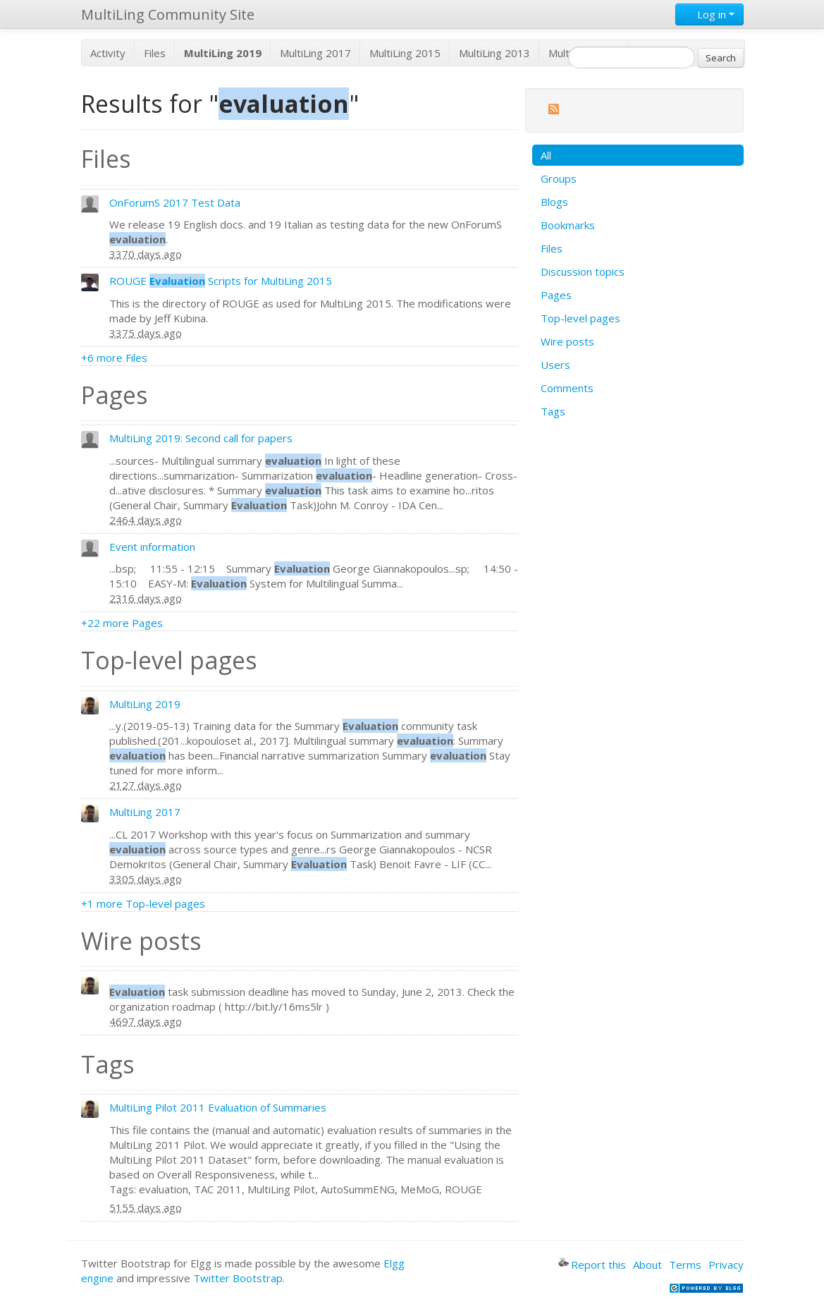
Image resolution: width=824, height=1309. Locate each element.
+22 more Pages (122, 623)
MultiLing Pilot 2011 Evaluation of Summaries (217, 1107)
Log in (709, 14)
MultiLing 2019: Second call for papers (201, 438)
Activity (107, 53)
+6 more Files (114, 358)
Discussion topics (583, 271)
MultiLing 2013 (494, 53)
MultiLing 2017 (315, 53)
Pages (556, 295)
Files (155, 53)
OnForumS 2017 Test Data (174, 202)
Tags (553, 411)
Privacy (726, 1265)
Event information (152, 547)
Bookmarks (568, 225)
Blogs (554, 202)
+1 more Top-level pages (143, 903)
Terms (685, 1265)
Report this (592, 1265)
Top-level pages (580, 318)
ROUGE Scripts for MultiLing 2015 (220, 281)
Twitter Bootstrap (238, 1278)
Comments (567, 388)
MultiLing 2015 (405, 53)
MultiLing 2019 (144, 704)
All (546, 155)
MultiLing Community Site (167, 14)
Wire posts (567, 341)
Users (555, 365)
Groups (559, 178)
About (647, 1265)
